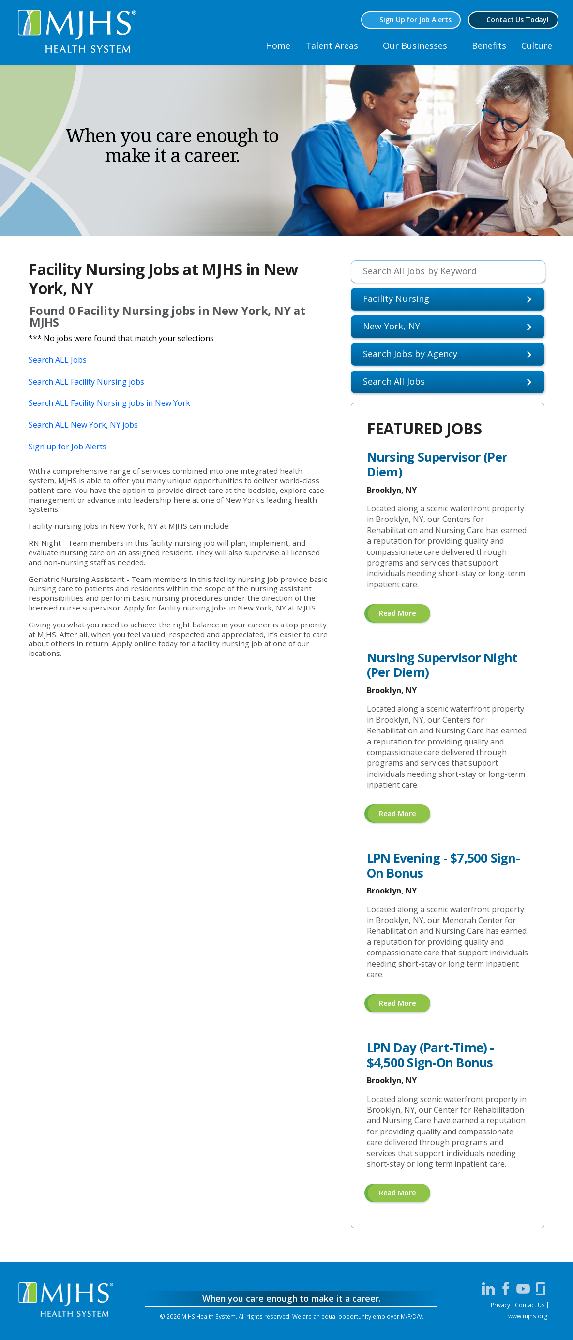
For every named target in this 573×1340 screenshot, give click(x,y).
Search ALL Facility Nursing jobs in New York (109, 403)
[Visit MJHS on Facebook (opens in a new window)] (505, 1288)
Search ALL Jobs (58, 360)
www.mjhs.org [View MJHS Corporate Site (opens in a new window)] (528, 1316)
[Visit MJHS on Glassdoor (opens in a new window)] (540, 1288)
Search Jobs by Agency (410, 353)
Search (394, 381)
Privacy (500, 1305)
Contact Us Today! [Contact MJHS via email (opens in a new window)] (517, 19)
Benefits (489, 45)
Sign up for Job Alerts (67, 446)
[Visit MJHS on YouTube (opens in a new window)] (523, 1288)
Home (278, 45)
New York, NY (391, 326)
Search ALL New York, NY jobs (83, 424)
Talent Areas (331, 45)
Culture (536, 45)
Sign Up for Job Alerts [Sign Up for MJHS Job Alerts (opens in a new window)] (415, 19)
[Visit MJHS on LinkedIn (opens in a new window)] (488, 1288)
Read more (405, 615)
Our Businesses (415, 45)
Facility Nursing (396, 298)
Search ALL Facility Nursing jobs (86, 381)
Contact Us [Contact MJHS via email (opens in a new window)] (530, 1305)
